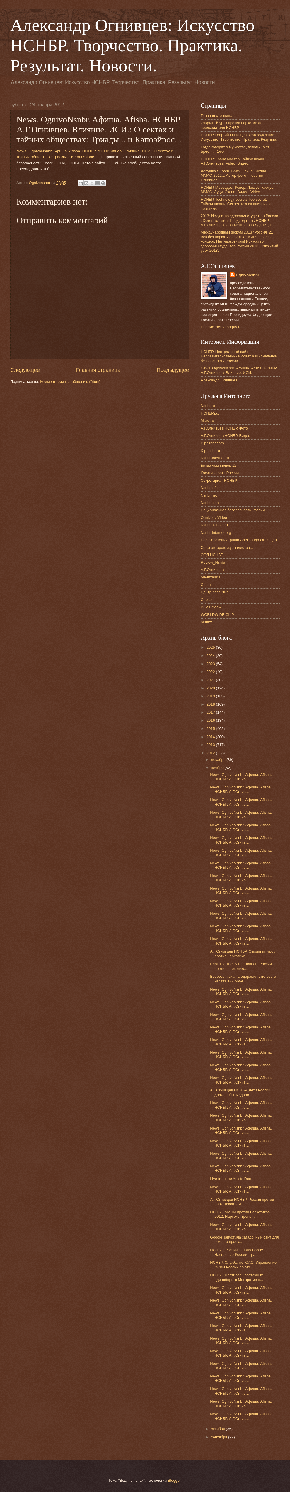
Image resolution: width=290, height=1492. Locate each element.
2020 (211, 688)
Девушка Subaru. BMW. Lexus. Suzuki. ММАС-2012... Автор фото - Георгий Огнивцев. (234, 175)
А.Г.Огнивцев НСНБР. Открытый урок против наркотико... (242, 953)
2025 (211, 647)
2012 (211, 753)
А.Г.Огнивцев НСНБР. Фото (224, 428)
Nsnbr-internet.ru (215, 458)
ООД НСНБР (212, 555)
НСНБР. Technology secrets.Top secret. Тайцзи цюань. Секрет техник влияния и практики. (236, 204)
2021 (211, 680)
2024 (211, 655)
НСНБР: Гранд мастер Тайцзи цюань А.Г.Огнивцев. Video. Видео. (233, 161)
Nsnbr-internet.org (216, 532)
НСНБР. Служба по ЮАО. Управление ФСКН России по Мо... (243, 1264)
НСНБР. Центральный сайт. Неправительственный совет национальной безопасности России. (239, 356)
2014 (211, 737)
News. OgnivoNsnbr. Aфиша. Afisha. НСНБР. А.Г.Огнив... (241, 776)
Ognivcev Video (214, 517)
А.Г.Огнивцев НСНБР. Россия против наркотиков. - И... (242, 1201)
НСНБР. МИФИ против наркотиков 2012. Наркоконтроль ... (240, 1214)
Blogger (174, 1480)
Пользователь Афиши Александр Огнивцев (239, 540)
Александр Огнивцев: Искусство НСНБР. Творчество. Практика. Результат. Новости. (132, 45)
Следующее (25, 370)
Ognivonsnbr (247, 275)
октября (218, 1429)
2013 (211, 744)
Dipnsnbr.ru (210, 450)
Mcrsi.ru (207, 420)
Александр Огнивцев (219, 380)
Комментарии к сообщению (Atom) (70, 381)
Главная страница (98, 370)
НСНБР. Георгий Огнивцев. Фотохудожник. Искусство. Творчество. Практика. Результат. (240, 137)
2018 (211, 704)
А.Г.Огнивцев (212, 570)
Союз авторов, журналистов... (227, 547)
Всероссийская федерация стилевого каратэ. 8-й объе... (243, 978)
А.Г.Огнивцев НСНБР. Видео (225, 435)
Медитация (210, 577)
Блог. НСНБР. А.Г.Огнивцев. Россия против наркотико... (241, 966)
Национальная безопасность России (233, 510)
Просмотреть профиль (220, 327)
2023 (211, 664)
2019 (211, 696)
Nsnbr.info (209, 488)
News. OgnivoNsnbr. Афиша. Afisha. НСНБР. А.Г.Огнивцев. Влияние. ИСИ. (239, 370)
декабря (218, 759)
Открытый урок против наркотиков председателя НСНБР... (231, 125)
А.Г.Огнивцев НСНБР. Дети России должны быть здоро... (240, 1092)
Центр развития (214, 592)
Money (206, 622)
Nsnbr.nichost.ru (214, 525)
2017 (211, 712)
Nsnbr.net (209, 495)
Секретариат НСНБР (219, 480)
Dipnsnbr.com (212, 443)
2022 (211, 672)
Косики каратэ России (220, 473)
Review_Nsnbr (213, 562)
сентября (219, 1437)
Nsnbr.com (210, 502)
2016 (211, 720)
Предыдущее (173, 370)
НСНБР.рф (210, 413)
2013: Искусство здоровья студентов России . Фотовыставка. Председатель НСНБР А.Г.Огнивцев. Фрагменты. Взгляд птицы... (239, 220)
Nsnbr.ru (208, 405)
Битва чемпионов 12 (218, 465)
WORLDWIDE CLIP (217, 614)
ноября (217, 768)
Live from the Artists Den (230, 1178)
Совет (206, 585)
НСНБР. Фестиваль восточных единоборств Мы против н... (236, 1277)
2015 (211, 728)
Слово (206, 599)
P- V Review (211, 607)
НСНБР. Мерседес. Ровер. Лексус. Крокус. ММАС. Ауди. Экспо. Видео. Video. (237, 189)
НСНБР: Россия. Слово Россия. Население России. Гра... (237, 1252)
